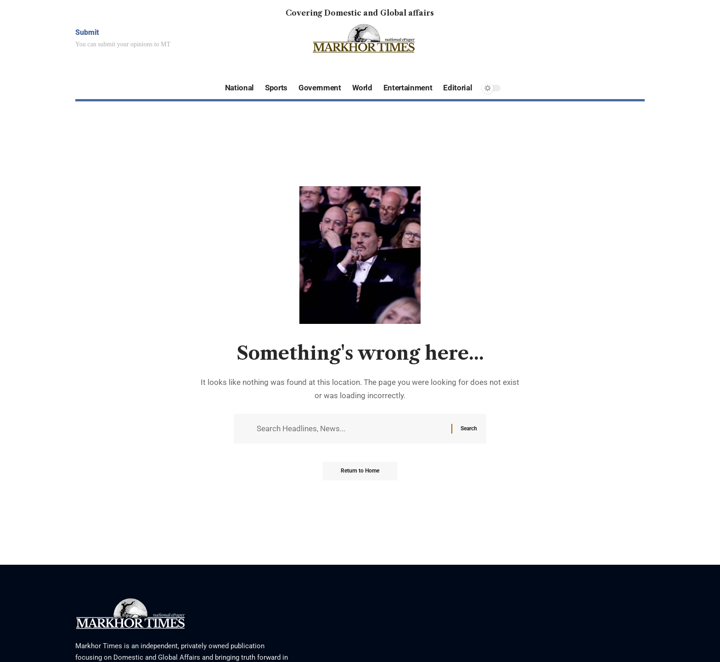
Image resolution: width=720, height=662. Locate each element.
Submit (87, 32)
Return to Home (360, 472)
